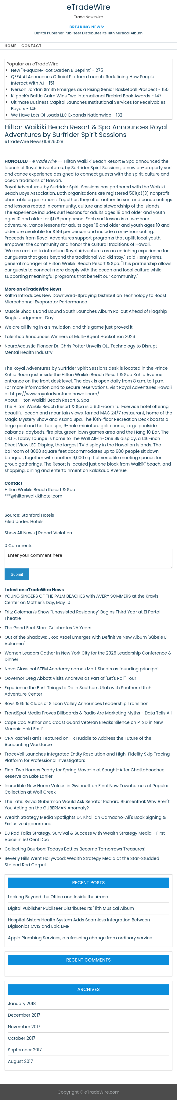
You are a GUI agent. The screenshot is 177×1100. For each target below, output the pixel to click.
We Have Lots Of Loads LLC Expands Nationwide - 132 (66, 115)
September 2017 (25, 1050)
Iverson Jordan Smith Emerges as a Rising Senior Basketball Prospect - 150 (89, 89)
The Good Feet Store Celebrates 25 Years (48, 628)
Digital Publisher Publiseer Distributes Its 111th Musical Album (88, 33)
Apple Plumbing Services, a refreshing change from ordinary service (80, 938)
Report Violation (55, 533)
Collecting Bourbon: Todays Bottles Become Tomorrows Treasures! (75, 849)
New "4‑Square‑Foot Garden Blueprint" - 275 (57, 70)
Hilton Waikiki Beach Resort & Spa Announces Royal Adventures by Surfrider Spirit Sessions (86, 131)
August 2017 (20, 1061)
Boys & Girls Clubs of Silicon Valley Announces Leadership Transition (77, 703)
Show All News (20, 533)
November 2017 (24, 1027)
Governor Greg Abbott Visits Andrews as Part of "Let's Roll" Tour (70, 678)
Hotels (36, 522)
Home (10, 45)
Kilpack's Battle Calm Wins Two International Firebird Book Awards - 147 (86, 96)
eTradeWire (88, 7)
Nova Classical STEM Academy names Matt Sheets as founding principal (81, 669)
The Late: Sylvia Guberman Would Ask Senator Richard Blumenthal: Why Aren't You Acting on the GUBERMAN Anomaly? (87, 804)
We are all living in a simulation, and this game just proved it (68, 327)
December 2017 (24, 1015)
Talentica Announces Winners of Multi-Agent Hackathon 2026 (70, 336)
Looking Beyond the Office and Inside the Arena (58, 897)
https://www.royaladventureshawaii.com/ (54, 394)
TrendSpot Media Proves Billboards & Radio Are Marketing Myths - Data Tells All (88, 713)
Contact (31, 45)
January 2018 (22, 1003)
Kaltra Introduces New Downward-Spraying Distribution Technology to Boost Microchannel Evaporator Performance (85, 298)
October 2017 (21, 1038)
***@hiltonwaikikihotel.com (33, 496)
